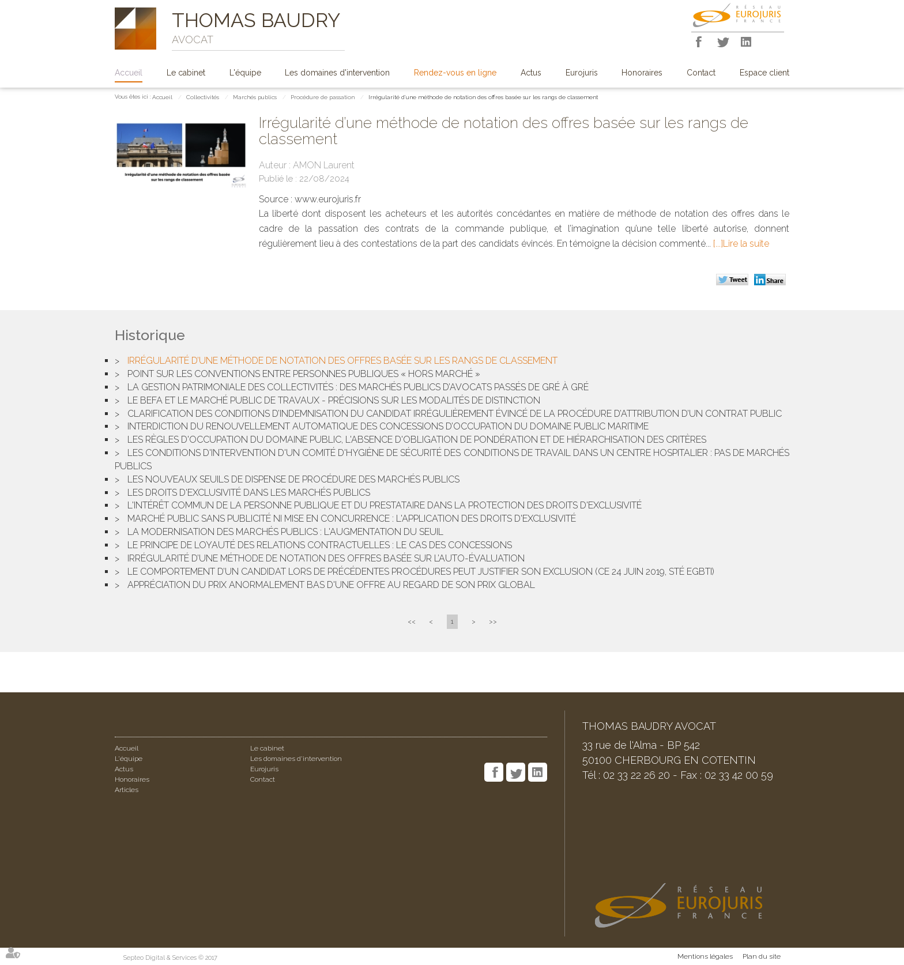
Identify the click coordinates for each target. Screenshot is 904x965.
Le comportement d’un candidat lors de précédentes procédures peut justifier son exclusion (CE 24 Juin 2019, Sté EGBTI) (420, 571)
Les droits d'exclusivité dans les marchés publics (248, 492)
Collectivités (202, 97)
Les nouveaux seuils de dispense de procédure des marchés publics (293, 479)
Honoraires (642, 72)
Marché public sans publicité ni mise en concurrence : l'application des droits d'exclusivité (351, 518)
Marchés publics (255, 97)
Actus (531, 72)
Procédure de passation (323, 97)
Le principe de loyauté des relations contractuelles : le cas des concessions (319, 545)
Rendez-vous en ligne (455, 72)
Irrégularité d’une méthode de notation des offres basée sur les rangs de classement (484, 97)
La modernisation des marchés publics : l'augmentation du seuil (285, 531)
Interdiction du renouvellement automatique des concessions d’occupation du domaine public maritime (388, 426)
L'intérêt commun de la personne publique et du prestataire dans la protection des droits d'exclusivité (384, 505)
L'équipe (245, 72)
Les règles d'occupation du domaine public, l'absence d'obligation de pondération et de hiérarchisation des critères (416, 439)
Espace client (764, 72)
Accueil (128, 72)
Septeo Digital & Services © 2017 (170, 958)
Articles (126, 790)
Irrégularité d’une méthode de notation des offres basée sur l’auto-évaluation (326, 558)
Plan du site (762, 956)
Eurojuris (582, 72)
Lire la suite (746, 243)
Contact (701, 72)
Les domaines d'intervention (337, 72)
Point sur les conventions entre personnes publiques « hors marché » (303, 373)
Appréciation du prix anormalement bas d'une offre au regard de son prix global (331, 584)
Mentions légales (705, 956)
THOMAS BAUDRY (256, 20)
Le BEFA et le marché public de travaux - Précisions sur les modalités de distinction (333, 400)
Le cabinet (186, 72)
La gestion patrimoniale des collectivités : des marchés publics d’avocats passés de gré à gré (358, 387)
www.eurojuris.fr (328, 199)
